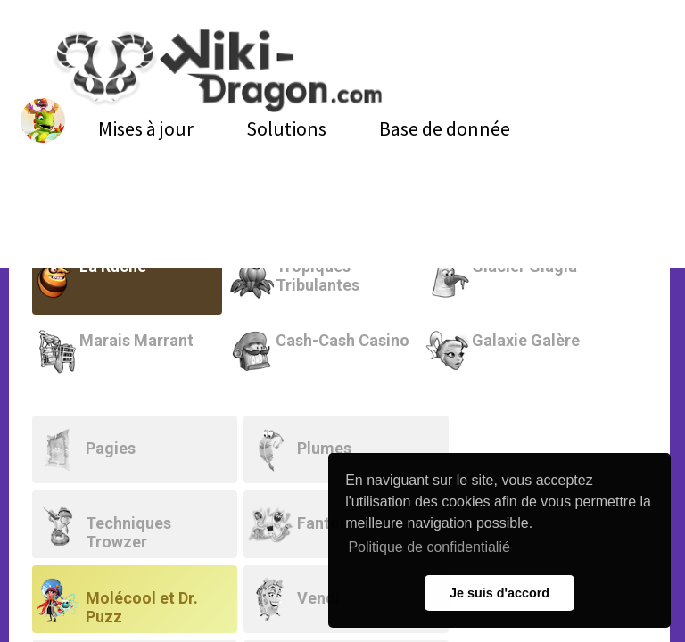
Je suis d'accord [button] (499, 593)
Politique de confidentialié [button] (428, 547)
